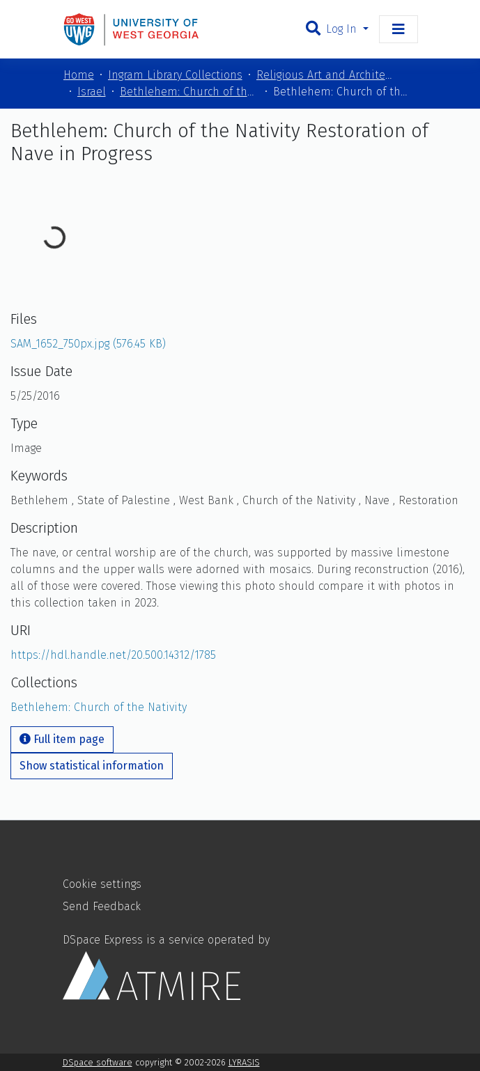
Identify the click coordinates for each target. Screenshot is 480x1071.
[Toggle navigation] (398, 29)
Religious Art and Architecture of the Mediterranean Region (326, 74)
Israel (91, 91)
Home (78, 74)
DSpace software (97, 1062)
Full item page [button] (62, 739)
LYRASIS (244, 1062)
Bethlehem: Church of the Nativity (189, 91)
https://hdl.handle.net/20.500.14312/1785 (113, 655)
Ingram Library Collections (175, 74)
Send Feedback (102, 906)
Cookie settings (102, 884)
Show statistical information (92, 765)
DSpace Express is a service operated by (166, 966)
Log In (343, 29)
